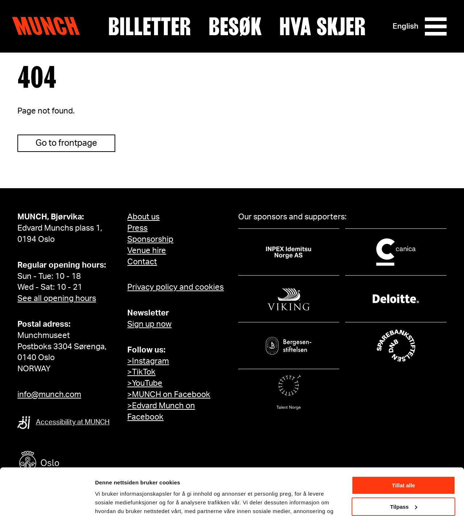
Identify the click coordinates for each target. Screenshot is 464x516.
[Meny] (436, 26)
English (405, 26)
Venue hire (146, 251)
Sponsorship (150, 239)
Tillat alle (403, 438)
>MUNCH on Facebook (168, 395)
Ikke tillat (403, 481)
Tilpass (403, 460)
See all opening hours (56, 298)
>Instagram (148, 361)
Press (137, 228)
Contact (142, 262)
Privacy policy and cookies (175, 287)
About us (143, 217)
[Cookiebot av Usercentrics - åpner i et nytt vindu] (47, 501)
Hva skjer (322, 26)
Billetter (149, 26)
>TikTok (141, 372)
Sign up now (149, 324)
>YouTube (144, 383)
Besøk (235, 26)
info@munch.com (49, 395)
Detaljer (105, 501)
